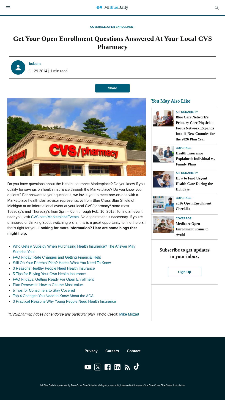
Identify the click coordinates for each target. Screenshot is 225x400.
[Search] (216, 7)
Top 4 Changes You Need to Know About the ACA (53, 296)
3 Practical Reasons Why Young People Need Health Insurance (64, 301)
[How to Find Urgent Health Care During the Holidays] (163, 179)
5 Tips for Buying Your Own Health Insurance (49, 274)
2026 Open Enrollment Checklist (193, 206)
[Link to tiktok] (137, 368)
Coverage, (98, 26)
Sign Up (184, 272)
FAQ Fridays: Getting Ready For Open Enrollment (53, 279)
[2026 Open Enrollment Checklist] (163, 204)
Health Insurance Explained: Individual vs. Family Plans (195, 158)
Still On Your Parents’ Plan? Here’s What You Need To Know (62, 263)
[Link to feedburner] (127, 368)
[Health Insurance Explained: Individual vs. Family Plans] (163, 154)
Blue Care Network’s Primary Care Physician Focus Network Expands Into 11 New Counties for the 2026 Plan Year (195, 128)
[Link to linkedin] (117, 368)
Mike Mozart (129, 314)
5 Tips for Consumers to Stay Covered (44, 290)
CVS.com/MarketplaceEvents (55, 217)
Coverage (184, 148)
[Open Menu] (8, 7)
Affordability (187, 112)
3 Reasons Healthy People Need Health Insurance (54, 268)
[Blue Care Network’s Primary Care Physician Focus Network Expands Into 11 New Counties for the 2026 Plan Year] (163, 118)
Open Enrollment (121, 26)
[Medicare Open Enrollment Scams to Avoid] (163, 224)
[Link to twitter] (98, 368)
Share (112, 88)
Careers (112, 351)
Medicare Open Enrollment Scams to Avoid (192, 229)
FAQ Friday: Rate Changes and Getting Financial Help (57, 257)
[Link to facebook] (108, 368)
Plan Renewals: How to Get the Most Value (48, 285)
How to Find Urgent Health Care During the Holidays (194, 183)
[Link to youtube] (88, 368)
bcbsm (35, 64)
